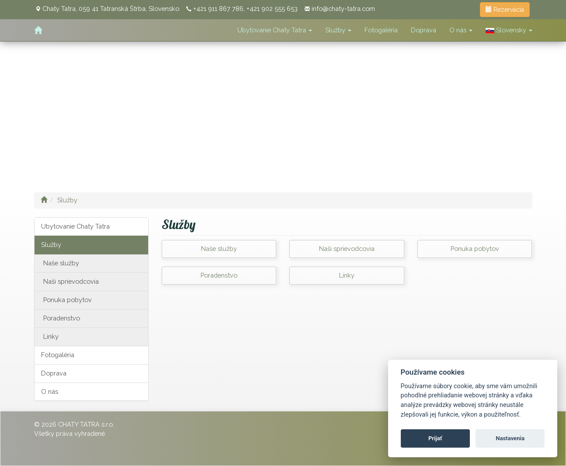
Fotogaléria (381, 30)
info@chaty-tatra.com (343, 8)
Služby (338, 30)
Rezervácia (505, 9)
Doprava (423, 30)
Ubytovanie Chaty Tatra (274, 30)
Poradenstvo (61, 318)
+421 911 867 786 (218, 8)
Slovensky (509, 30)
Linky (51, 336)
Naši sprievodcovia (71, 281)
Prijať (435, 438)
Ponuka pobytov (67, 299)
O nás (460, 30)
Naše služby (61, 263)
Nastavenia (510, 438)
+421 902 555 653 (272, 8)
